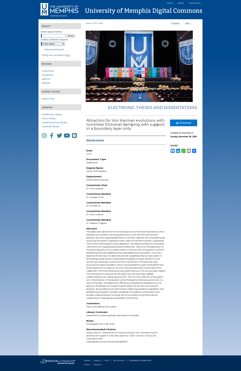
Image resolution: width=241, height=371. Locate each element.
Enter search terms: (51, 31)
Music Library (49, 118)
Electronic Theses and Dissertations (152, 107)
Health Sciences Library (54, 122)
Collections (48, 70)
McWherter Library (52, 114)
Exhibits (46, 83)
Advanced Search (54, 49)
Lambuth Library (50, 126)
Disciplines (47, 74)
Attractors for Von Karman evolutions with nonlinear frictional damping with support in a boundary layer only (125, 124)
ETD (95, 23)
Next (187, 23)
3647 (101, 23)
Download (183, 122)
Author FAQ (48, 98)
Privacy (87, 364)
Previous (175, 23)
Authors (46, 79)
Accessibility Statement (140, 360)
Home (88, 23)
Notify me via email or (56, 55)
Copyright (97, 364)
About (97, 360)
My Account (119, 360)
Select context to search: (54, 39)
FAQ (106, 360)
